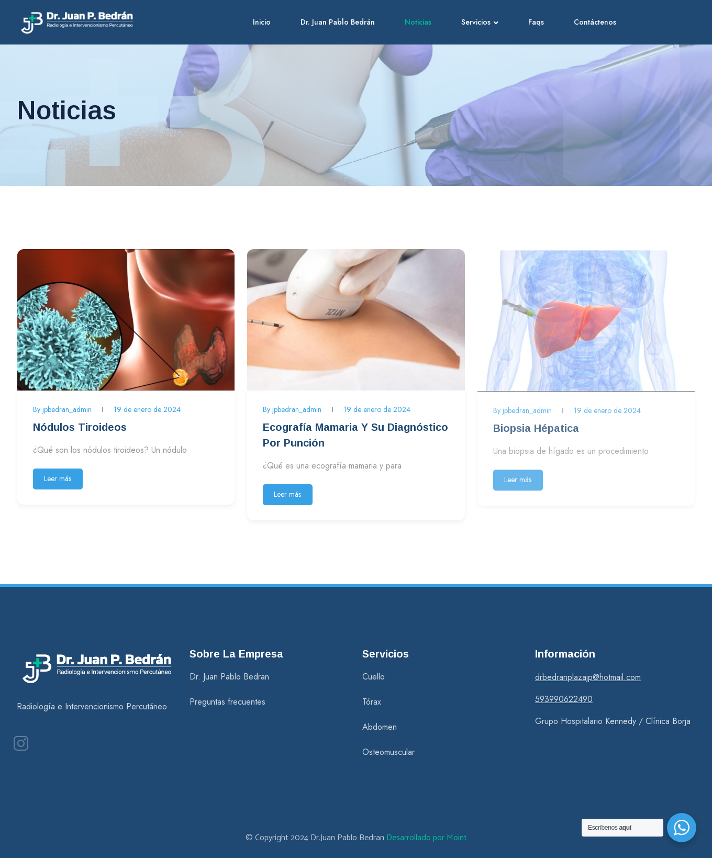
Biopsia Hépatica (536, 431)
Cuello (373, 677)
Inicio (262, 22)
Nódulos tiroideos (80, 427)
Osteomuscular (388, 752)
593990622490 (564, 699)
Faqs (536, 22)
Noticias (418, 22)
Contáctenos (595, 22)
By (62, 409)
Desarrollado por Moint (426, 838)
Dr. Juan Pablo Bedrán (338, 22)
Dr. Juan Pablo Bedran (229, 677)
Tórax (371, 702)
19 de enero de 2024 (147, 409)
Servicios (476, 22)
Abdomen (379, 727)
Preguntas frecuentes (227, 702)
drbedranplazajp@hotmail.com (588, 677)
